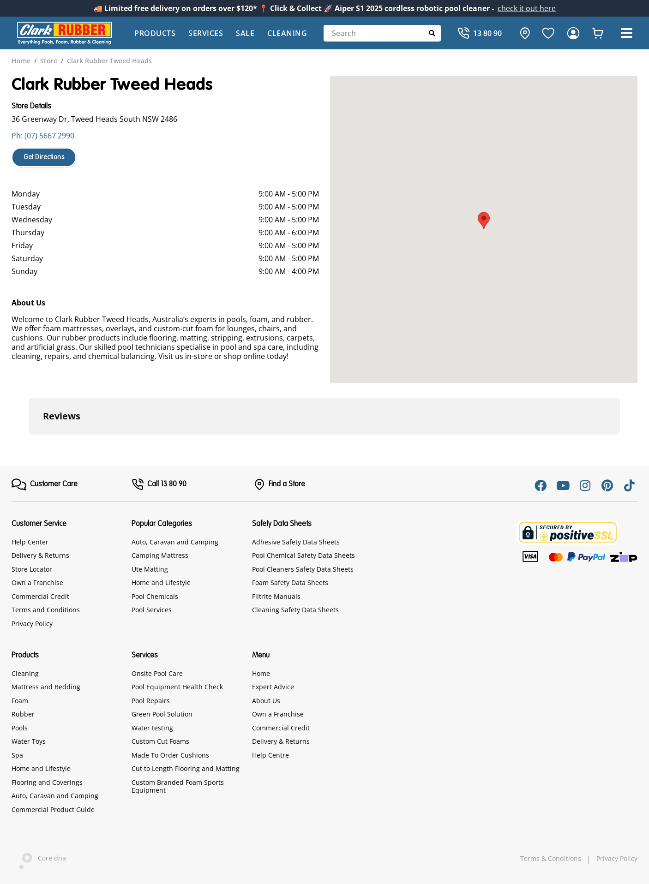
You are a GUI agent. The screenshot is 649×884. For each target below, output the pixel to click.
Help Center (30, 542)
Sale (245, 33)
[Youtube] (562, 485)
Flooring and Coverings (47, 782)
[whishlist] (597, 33)
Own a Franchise (37, 582)
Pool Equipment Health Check (177, 686)
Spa (17, 755)
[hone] (522, 33)
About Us (266, 700)
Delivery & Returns (40, 555)
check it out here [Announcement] (527, 8)
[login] (573, 33)
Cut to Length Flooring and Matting (186, 768)
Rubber (23, 714)
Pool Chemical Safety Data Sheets (303, 555)
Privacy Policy (32, 623)
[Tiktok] (629, 485)
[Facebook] (540, 485)
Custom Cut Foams (160, 741)
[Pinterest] (607, 485)
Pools (20, 727)
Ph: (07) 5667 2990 (43, 136)
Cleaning (287, 33)
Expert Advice (273, 686)
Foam (20, 700)
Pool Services (152, 609)
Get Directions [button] (44, 157)
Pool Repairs (151, 700)
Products (154, 33)
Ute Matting (150, 569)
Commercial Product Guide (53, 809)
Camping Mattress (160, 555)
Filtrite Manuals (276, 596)
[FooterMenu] (45, 484)
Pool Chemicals (155, 596)
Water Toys (29, 741)
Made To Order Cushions (170, 755)
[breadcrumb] (21, 60)
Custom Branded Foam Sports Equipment (178, 786)
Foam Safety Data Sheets (290, 582)
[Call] (479, 33)
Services (205, 33)
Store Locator (32, 569)
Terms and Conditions (46, 609)
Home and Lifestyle (161, 582)
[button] (626, 33)
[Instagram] (585, 485)
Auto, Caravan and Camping (175, 542)
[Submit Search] (432, 33)
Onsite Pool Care (157, 673)
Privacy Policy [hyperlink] (616, 858)
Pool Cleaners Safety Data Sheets (303, 569)
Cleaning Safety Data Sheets (295, 609)
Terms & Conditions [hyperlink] (550, 858)
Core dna (39, 858)
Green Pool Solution (162, 714)
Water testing (152, 727)
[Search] (382, 33)
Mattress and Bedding (46, 686)
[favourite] (548, 33)
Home (261, 673)
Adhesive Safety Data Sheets (296, 542)
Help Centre (270, 755)
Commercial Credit (40, 596)
